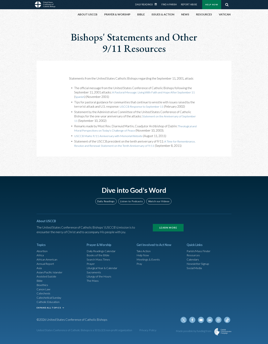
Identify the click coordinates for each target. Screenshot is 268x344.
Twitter (186, 320)
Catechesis (44, 291)
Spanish (84, 97)
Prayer (91, 259)
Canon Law (44, 287)
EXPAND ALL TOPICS (49, 306)
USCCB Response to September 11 (143, 106)
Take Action (144, 245)
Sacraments (94, 268)
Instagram (219, 320)
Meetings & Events (149, 254)
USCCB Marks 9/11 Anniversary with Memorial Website (111, 136)
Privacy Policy (148, 330)
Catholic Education (49, 301)
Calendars (193, 254)
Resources (194, 250)
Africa (41, 250)
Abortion (43, 245)
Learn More (168, 221)
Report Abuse (189, 4)
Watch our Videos (159, 195)
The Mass (93, 278)
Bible (40, 278)
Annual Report (46, 259)
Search (226, 4)
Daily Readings (144, 4)
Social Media (195, 264)
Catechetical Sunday (50, 296)
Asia (39, 264)
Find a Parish (169, 4)
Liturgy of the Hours (100, 273)
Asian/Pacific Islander (51, 268)
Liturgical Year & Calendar (104, 264)
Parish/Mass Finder (199, 245)
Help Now (211, 4)
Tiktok (227, 320)
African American (48, 254)
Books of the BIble (99, 250)
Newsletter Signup (199, 259)
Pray (140, 259)
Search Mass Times (99, 254)
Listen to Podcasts (131, 195)
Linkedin (211, 320)
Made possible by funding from (194, 331)
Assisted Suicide (47, 273)
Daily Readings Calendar (156, 4)
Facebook (194, 320)
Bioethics (43, 282)
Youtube (203, 320)
